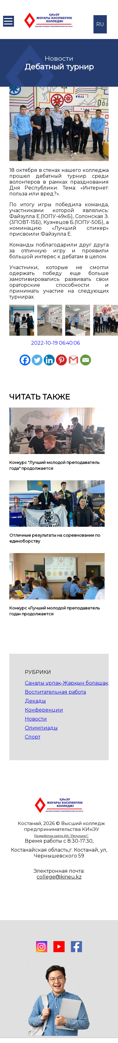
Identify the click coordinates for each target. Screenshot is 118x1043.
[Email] (85, 360)
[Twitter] (37, 360)
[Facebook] (25, 360)
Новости (36, 719)
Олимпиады (41, 728)
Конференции (44, 710)
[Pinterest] (61, 360)
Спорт (32, 737)
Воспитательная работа (55, 692)
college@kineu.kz (59, 877)
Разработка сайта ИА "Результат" (61, 836)
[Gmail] (73, 360)
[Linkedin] (49, 360)
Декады (35, 701)
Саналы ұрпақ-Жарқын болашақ (66, 683)
